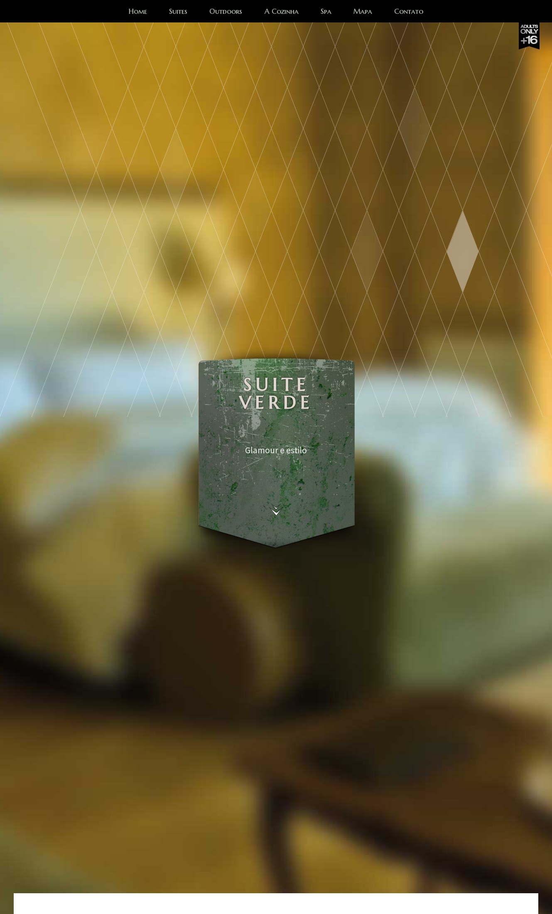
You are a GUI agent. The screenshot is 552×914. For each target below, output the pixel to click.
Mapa (362, 12)
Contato (408, 12)
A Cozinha (282, 12)
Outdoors (225, 12)
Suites (178, 12)
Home (138, 12)
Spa (326, 12)
